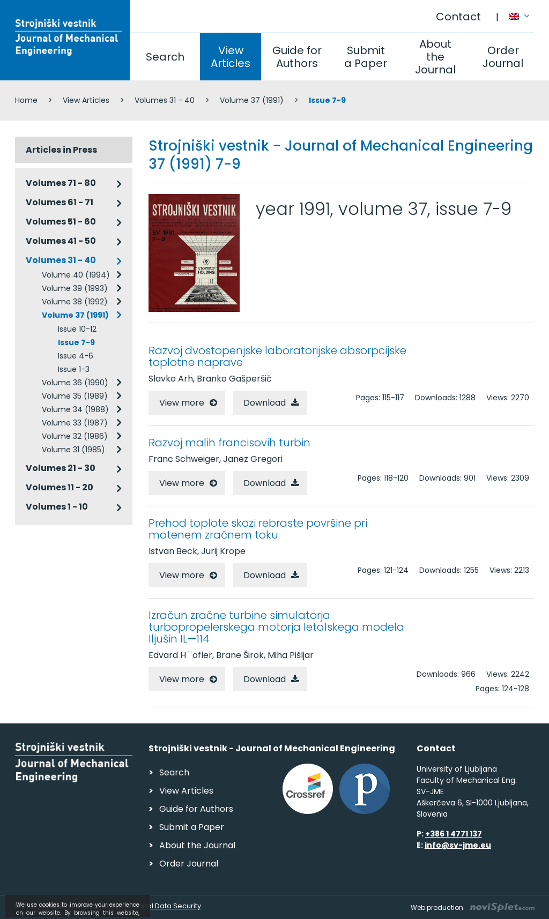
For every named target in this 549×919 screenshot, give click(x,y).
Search (165, 56)
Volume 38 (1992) (75, 301)
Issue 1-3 (74, 369)
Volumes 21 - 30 (60, 468)
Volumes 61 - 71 (59, 202)
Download (264, 403)
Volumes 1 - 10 (57, 506)
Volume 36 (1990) (75, 382)
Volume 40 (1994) (76, 275)
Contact (458, 16)
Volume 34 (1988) (75, 409)
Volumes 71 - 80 (61, 183)
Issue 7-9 (76, 342)
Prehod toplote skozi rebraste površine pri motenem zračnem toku (258, 528)
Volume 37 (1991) (252, 100)
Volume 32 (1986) (75, 436)
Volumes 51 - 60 (61, 221)
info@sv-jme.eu (458, 845)
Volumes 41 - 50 (61, 241)
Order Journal (503, 57)
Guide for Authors (297, 57)
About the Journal (435, 56)
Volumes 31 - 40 (165, 100)
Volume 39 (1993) (75, 288)
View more (181, 403)
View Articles (230, 57)
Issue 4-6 (75, 355)
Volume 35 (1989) (75, 396)
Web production (473, 907)
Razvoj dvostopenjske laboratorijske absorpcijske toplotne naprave (277, 356)
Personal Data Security (161, 906)
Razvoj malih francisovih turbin (229, 442)
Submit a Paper (365, 57)
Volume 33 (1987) (75, 422)
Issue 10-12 (77, 329)
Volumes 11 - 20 (59, 487)
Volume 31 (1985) (73, 449)
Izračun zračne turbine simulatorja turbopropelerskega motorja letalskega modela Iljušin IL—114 (276, 627)
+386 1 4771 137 (453, 833)
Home (26, 100)
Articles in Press (61, 150)
